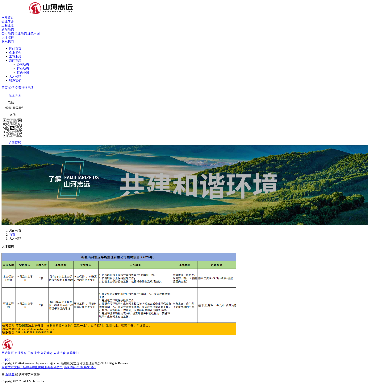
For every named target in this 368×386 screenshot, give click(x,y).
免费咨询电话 (24, 87)
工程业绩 (8, 25)
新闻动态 (8, 29)
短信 (11, 87)
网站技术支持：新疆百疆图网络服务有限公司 (32, 367)
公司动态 (8, 33)
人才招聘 (8, 37)
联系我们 (8, 41)
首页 (5, 87)
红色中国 (33, 33)
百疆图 (10, 374)
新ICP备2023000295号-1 (80, 367)
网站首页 (8, 17)
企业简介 (8, 21)
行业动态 (21, 33)
